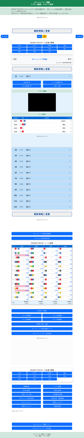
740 (71, 277)
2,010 (41, 268)
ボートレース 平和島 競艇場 (42, 234)
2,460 (27, 273)
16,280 (27, 255)
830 (42, 273)
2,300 (56, 299)
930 (42, 290)
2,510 (27, 251)
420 (71, 281)
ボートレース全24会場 (26, 398)
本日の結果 (26, 390)
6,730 (56, 290)
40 (28, 253)
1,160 (70, 299)
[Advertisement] (42, 22)
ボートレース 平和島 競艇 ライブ (42, 329)
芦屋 (19, 52)
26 (28, 297)
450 (71, 251)
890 (71, 264)
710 (71, 255)
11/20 (4, 36)
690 (57, 268)
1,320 (41, 295)
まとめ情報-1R (26, 86)
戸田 (19, 45)
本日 (39, 36)
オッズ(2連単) (26, 319)
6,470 (56, 286)
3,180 (70, 290)
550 (71, 259)
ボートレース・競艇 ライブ (42, 424)
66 (28, 284)
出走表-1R (27, 82)
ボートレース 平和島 (39, 59)
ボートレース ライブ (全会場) (42, 333)
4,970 (41, 255)
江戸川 (34, 45)
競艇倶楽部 (57, 406)
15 (57, 284)
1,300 (56, 273)
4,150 (27, 277)
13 (28, 266)
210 (42, 281)
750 (71, 273)
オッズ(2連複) (57, 319)
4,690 (27, 264)
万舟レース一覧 (26, 394)
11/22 (79, 36)
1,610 (41, 277)
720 (57, 295)
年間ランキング (57, 402)
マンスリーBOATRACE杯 (42, 238)
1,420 (56, 259)
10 (28, 270)
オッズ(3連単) (26, 315)
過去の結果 (57, 390)
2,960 (27, 295)
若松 (64, 48)
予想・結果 (57, 86)
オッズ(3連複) (57, 315)
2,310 (27, 259)
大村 (49, 52)
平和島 (49, 45)
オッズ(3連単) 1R (57, 82)
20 (28, 262)
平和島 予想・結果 (42, 324)
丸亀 (49, 48)
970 (57, 251)
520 (42, 259)
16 (28, 275)
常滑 (19, 48)
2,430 (70, 286)
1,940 (56, 264)
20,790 (27, 290)
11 (57, 253)
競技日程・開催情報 (57, 398)
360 (42, 251)
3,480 (56, 255)
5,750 (41, 286)
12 (42, 253)
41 (28, 288)
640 (71, 268)
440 (57, 281)
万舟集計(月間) (57, 394)
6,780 (27, 299)
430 (42, 264)
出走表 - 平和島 (42, 311)
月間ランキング (26, 406)
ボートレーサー (26, 402)
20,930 (27, 286)
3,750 (27, 268)
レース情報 (57, 386)
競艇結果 (26, 386)
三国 (34, 48)
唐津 (34, 52)
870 (57, 277)
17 (42, 284)
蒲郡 (64, 45)
